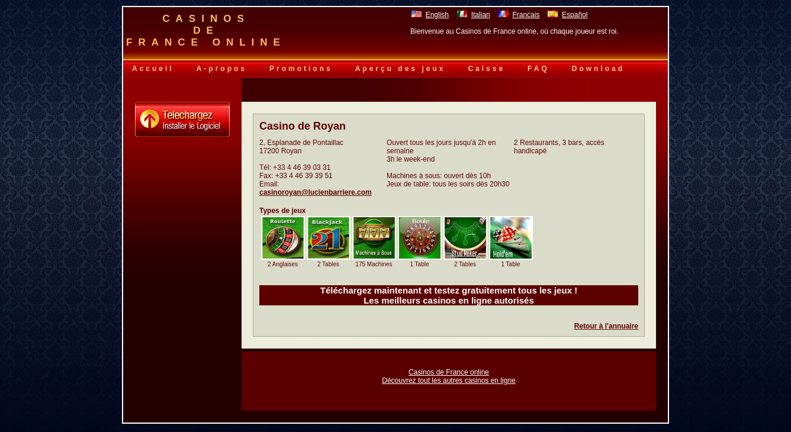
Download (598, 69)
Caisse (486, 69)
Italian (480, 15)
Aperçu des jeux (400, 69)
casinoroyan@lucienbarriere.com (315, 192)
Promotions (301, 69)
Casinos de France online (449, 372)
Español (574, 15)
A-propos (222, 69)
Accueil (153, 69)
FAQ (538, 69)
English (437, 15)
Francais (525, 15)
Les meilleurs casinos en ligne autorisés (449, 300)
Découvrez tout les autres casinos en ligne (448, 380)
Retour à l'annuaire (606, 326)
